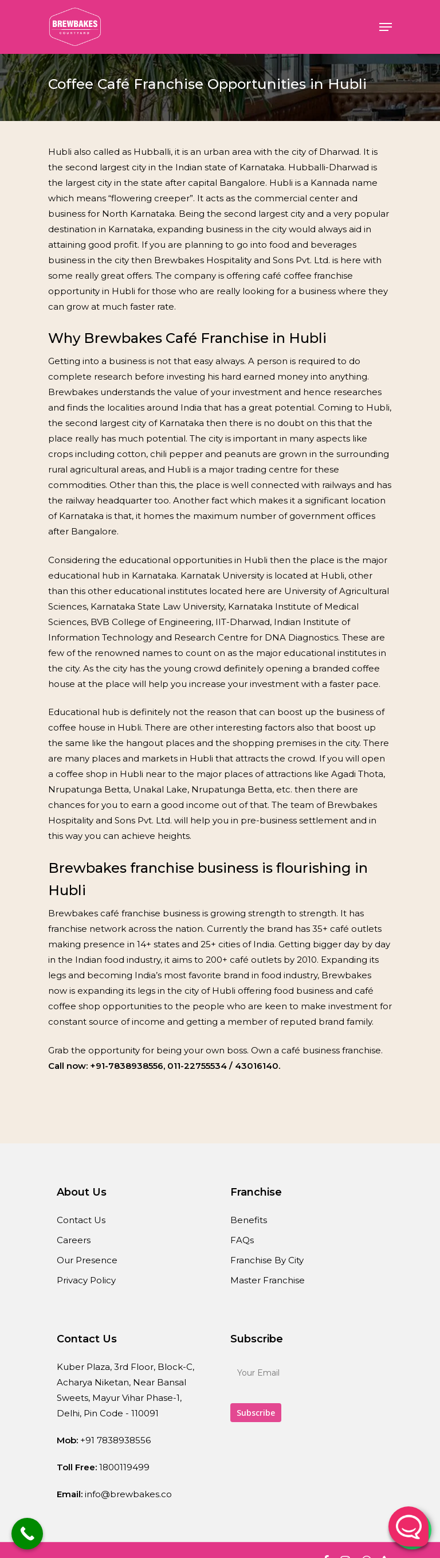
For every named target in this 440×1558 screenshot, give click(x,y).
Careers (74, 1240)
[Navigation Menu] (385, 27)
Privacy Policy (86, 1280)
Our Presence (87, 1260)
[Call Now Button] (27, 1533)
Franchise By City (267, 1260)
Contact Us (81, 1220)
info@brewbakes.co (128, 1494)
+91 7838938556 (115, 1440)
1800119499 (124, 1467)
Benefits (248, 1220)
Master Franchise (267, 1280)
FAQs (242, 1240)
